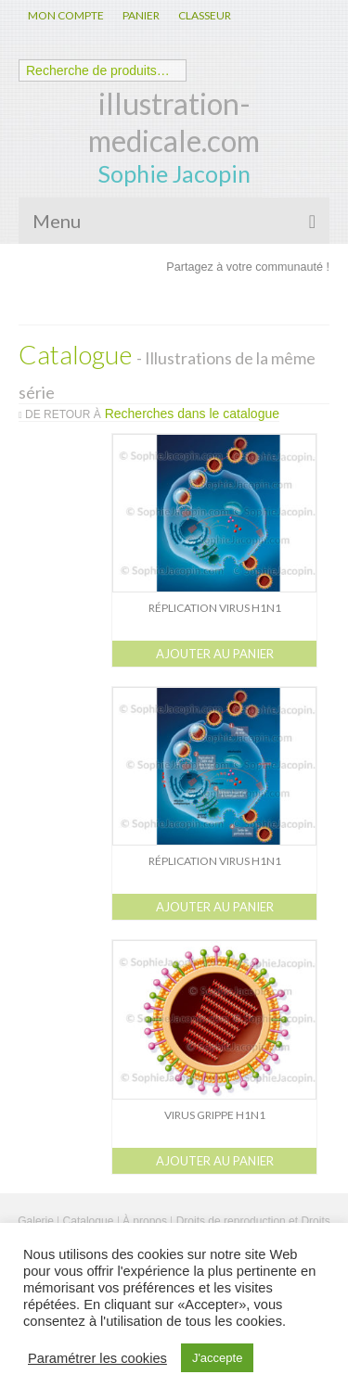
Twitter (216, 300)
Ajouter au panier (215, 653)
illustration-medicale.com (174, 122)
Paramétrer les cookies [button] (97, 1358)
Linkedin (260, 300)
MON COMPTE (66, 15)
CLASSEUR (204, 15)
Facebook (171, 300)
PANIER (141, 15)
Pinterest (306, 300)
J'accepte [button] (217, 1358)
